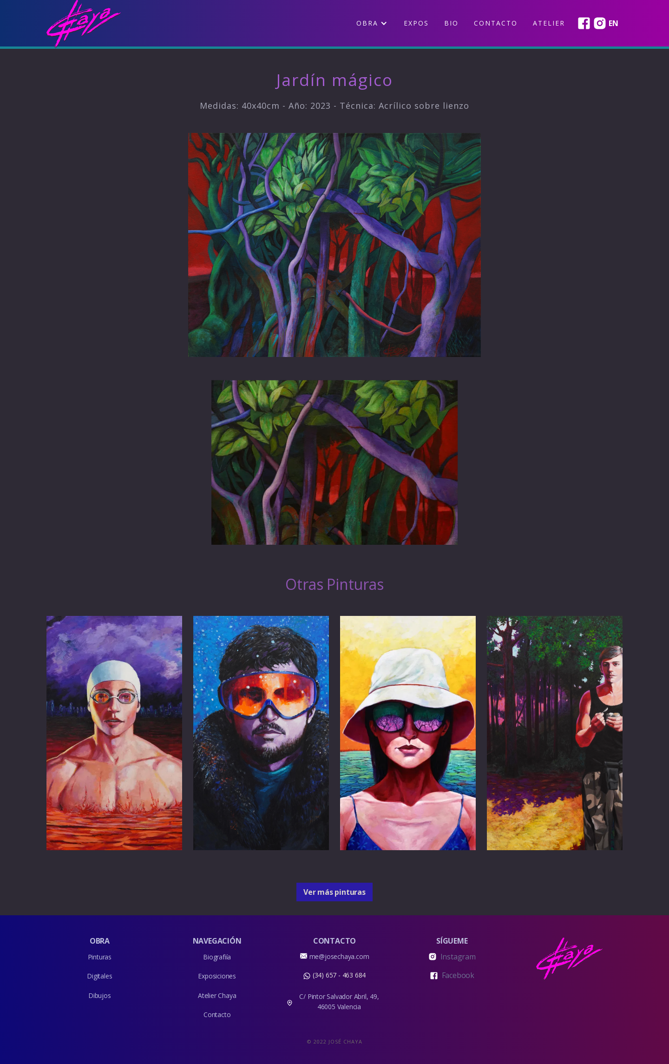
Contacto (496, 23)
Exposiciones (217, 975)
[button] (372, 23)
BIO (451, 23)
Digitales (99, 975)
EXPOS (416, 23)
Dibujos (99, 995)
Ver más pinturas (334, 892)
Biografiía (217, 956)
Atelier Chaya (217, 995)
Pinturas (100, 956)
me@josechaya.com (339, 956)
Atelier (549, 23)
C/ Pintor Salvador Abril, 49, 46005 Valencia (339, 1001)
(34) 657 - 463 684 (339, 975)
